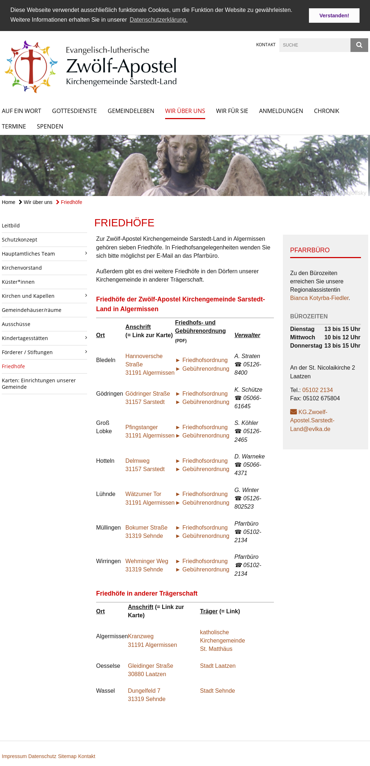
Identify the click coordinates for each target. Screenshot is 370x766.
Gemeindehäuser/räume (31, 309)
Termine (14, 126)
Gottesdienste (74, 110)
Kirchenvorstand (22, 267)
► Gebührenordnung (202, 368)
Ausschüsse (16, 323)
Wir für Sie (232, 110)
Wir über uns (185, 110)
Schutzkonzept (19, 239)
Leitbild (11, 225)
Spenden (50, 126)
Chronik (326, 110)
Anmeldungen (281, 110)
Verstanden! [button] (334, 15)
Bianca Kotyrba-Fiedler (319, 298)
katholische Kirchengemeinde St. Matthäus (222, 640)
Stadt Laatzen (218, 665)
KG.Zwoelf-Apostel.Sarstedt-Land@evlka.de (312, 420)
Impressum (15, 756)
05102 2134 (317, 390)
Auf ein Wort (21, 110)
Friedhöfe (69, 202)
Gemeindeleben (131, 110)
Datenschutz (42, 756)
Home (8, 202)
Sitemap (67, 756)
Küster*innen (18, 281)
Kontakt (266, 44)
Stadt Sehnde (217, 690)
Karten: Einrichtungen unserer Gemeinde (39, 383)
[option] (185, 165)
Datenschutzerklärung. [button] (159, 20)
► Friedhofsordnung (201, 360)
